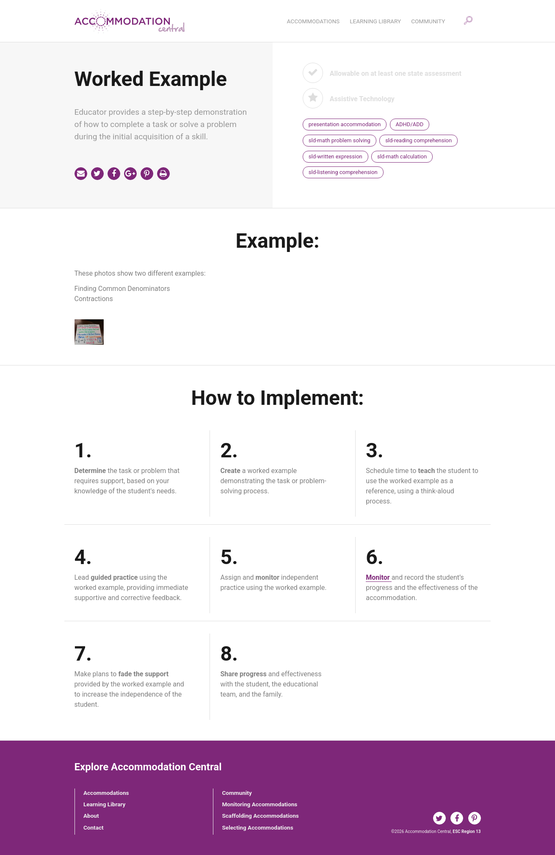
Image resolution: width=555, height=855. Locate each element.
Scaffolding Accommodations (260, 815)
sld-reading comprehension (418, 140)
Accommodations (106, 792)
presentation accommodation (345, 124)
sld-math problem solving (339, 140)
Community (236, 792)
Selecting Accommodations (257, 827)
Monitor (378, 577)
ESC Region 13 (466, 831)
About (91, 815)
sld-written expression (335, 156)
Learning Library (104, 804)
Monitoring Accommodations (259, 804)
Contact (93, 827)
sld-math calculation (402, 156)
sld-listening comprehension (343, 172)
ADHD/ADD (410, 124)
